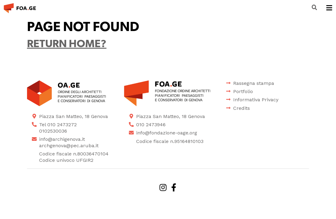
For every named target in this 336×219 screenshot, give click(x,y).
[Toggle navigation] (329, 8)
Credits (241, 108)
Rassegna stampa (253, 83)
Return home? (66, 44)
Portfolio (243, 91)
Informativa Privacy (255, 100)
